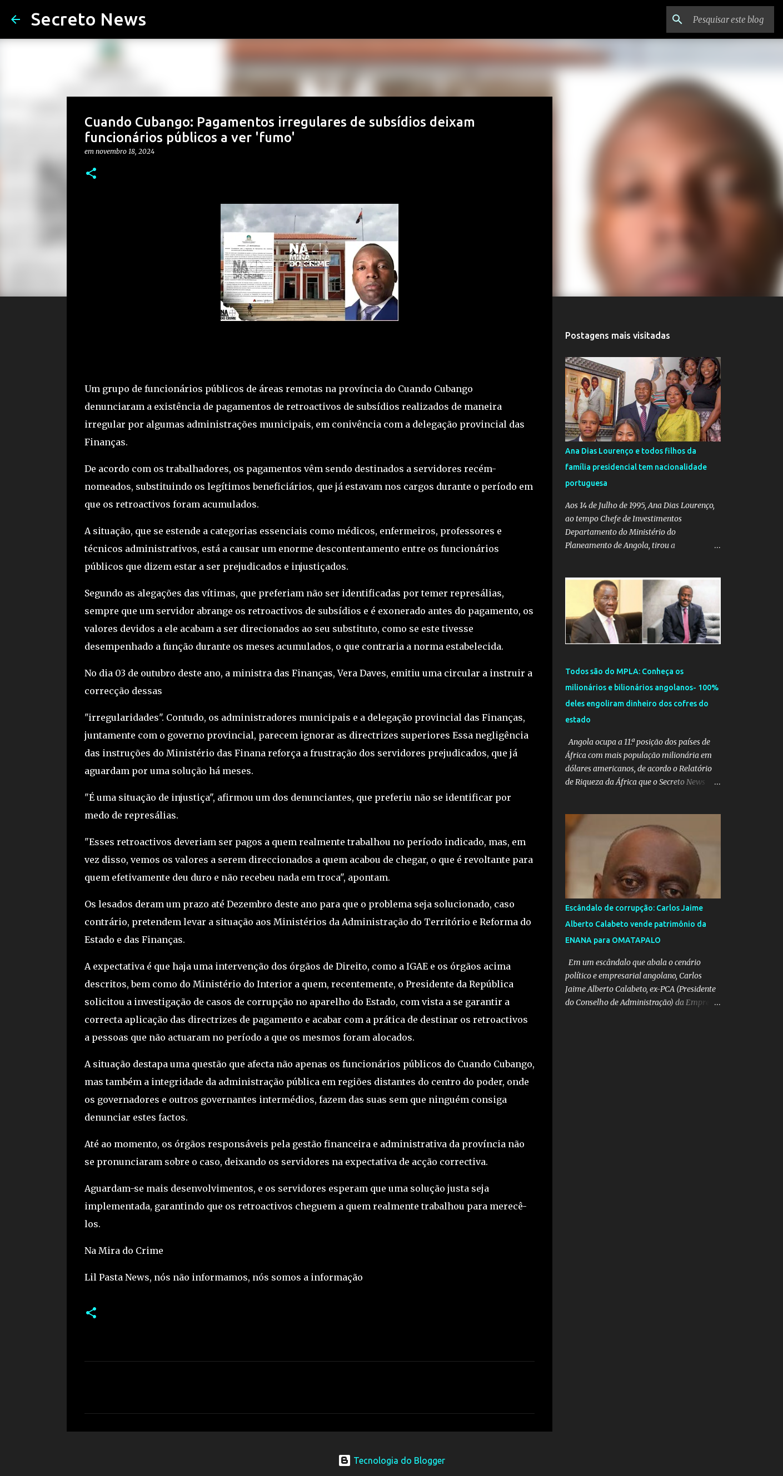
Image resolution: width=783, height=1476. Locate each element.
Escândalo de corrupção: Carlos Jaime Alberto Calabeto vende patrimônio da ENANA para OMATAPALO (635, 924)
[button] (91, 174)
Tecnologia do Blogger (391, 1460)
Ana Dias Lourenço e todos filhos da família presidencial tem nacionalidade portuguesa (636, 467)
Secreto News (88, 19)
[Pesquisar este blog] (715, 19)
